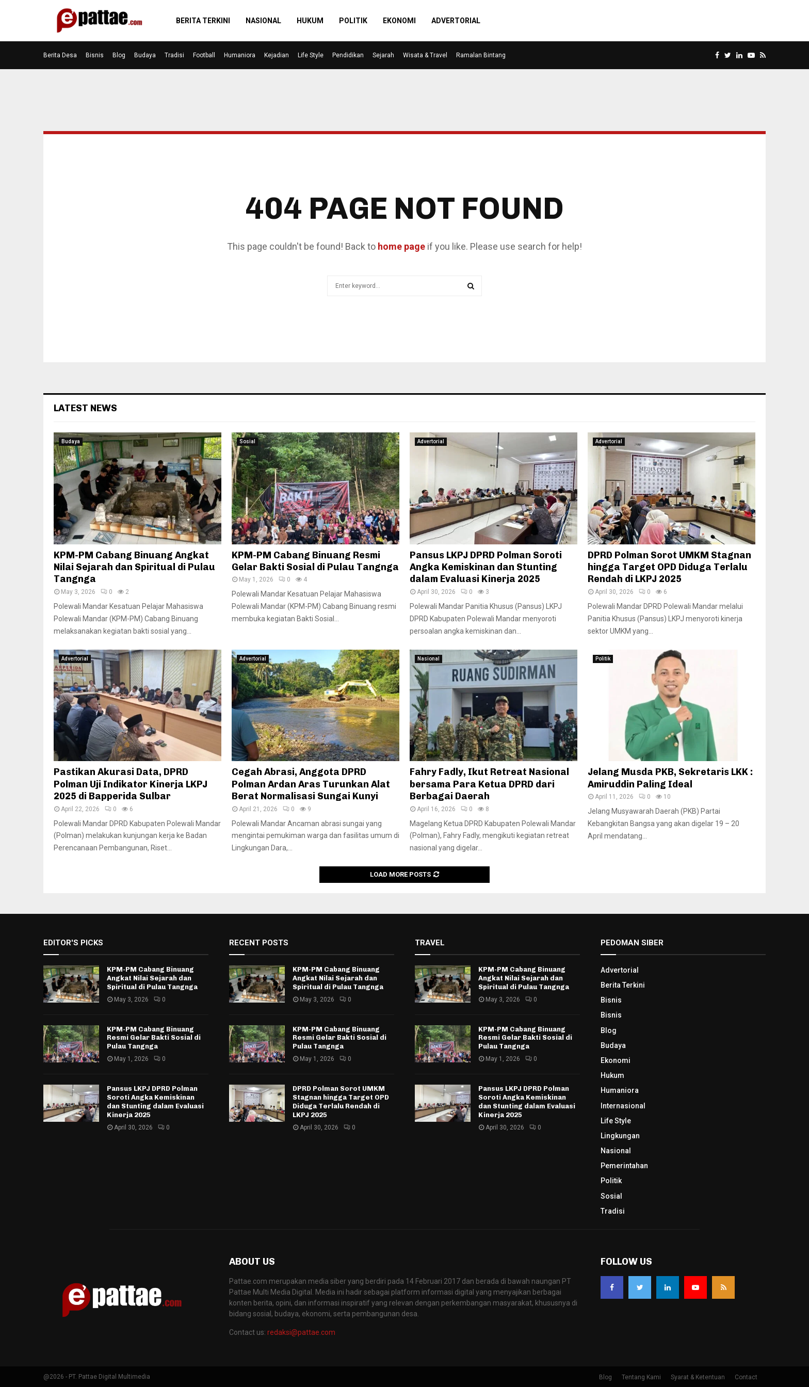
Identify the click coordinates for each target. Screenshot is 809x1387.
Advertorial (455, 21)
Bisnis (95, 55)
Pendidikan (348, 55)
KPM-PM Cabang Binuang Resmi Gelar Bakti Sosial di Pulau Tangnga (315, 561)
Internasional (623, 1106)
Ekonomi (399, 21)
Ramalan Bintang (481, 55)
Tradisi (174, 55)
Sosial (247, 441)
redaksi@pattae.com (301, 1332)
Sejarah (383, 55)
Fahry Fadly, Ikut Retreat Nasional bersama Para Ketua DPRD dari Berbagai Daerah (489, 784)
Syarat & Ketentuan (698, 1377)
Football (204, 55)
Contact (746, 1377)
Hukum (310, 21)
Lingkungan (620, 1136)
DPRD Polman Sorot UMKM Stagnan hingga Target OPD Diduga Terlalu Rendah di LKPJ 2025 (669, 567)
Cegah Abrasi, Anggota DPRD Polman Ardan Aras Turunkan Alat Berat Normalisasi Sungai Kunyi (311, 784)
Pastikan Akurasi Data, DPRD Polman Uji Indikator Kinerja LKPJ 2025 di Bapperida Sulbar (130, 784)
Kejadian (276, 55)
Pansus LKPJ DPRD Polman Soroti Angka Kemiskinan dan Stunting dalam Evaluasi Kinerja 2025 (486, 567)
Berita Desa (60, 55)
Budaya (145, 55)
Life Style (310, 55)
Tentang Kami (641, 1377)
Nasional (263, 21)
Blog (118, 55)
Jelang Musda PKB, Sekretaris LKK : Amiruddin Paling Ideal (670, 777)
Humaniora (239, 55)
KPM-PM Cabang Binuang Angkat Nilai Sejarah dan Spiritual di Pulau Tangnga (134, 567)
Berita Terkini (203, 21)
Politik (353, 21)
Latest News (85, 408)
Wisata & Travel (425, 55)
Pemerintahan (624, 1166)
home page (401, 246)
